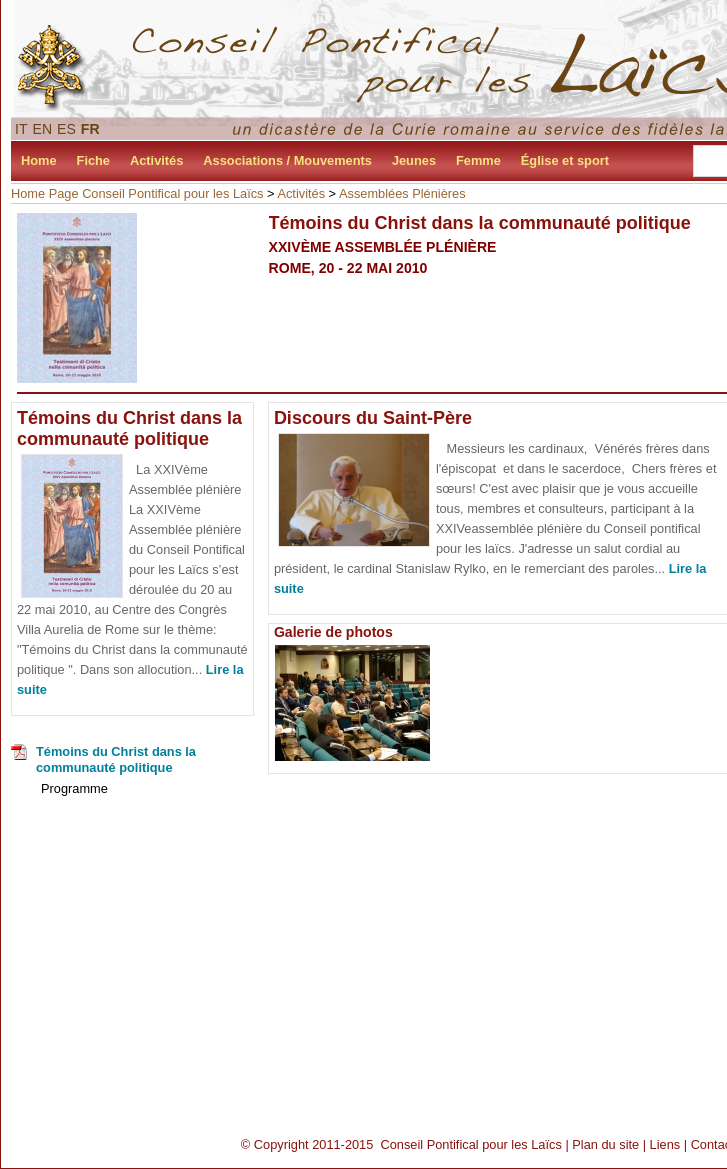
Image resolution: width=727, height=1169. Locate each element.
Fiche (93, 160)
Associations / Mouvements (287, 160)
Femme (478, 160)
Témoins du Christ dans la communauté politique (129, 428)
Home (39, 160)
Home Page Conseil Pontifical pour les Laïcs (137, 193)
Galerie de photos (333, 632)
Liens (665, 1144)
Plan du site (605, 1144)
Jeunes (414, 160)
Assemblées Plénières (402, 193)
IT (21, 129)
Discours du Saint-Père (373, 418)
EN (43, 129)
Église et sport (565, 160)
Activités (156, 160)
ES (66, 129)
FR (90, 129)
